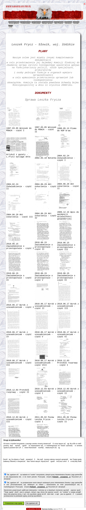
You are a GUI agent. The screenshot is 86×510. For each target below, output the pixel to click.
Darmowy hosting (47, 509)
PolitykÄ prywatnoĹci (61, 477)
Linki (10, 27)
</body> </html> (42, 12)
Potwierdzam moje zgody (13, 503)
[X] (65, 509)
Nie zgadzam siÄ (32, 503)
